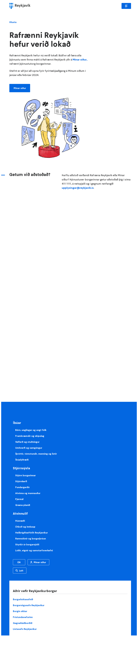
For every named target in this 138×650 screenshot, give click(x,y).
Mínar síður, (79, 59)
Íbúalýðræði (22, 459)
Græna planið (22, 505)
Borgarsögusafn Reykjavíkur (28, 605)
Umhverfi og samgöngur (28, 447)
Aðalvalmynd (126, 6)
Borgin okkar (20, 611)
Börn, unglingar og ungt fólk (30, 429)
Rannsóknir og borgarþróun (30, 538)
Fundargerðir (22, 487)
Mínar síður (20, 88)
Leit (21, 570)
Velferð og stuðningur (27, 441)
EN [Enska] (19, 562)
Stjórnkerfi (21, 481)
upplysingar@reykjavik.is (78, 187)
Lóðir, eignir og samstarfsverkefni (34, 550)
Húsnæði (20, 520)
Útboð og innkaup (25, 526)
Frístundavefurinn (23, 617)
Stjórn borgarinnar (25, 475)
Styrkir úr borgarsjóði (27, 544)
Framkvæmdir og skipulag (29, 435)
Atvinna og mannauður (27, 493)
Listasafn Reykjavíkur (25, 628)
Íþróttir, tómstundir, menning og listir (36, 453)
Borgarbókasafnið (23, 599)
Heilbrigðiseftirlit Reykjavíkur (31, 532)
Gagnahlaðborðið (22, 623)
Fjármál (19, 499)
